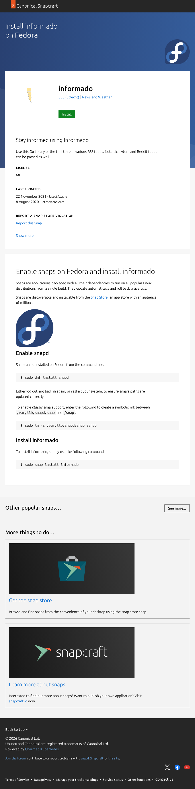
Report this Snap (29, 223)
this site (113, 758)
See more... (177, 508)
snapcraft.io (18, 701)
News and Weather (97, 97)
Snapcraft (96, 758)
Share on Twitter (167, 767)
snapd (85, 758)
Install (67, 114)
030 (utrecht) (69, 97)
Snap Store (99, 297)
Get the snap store (30, 600)
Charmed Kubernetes (42, 749)
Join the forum (15, 758)
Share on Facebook (177, 767)
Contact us (164, 779)
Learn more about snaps (37, 684)
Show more (25, 235)
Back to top (17, 729)
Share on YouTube (187, 767)
